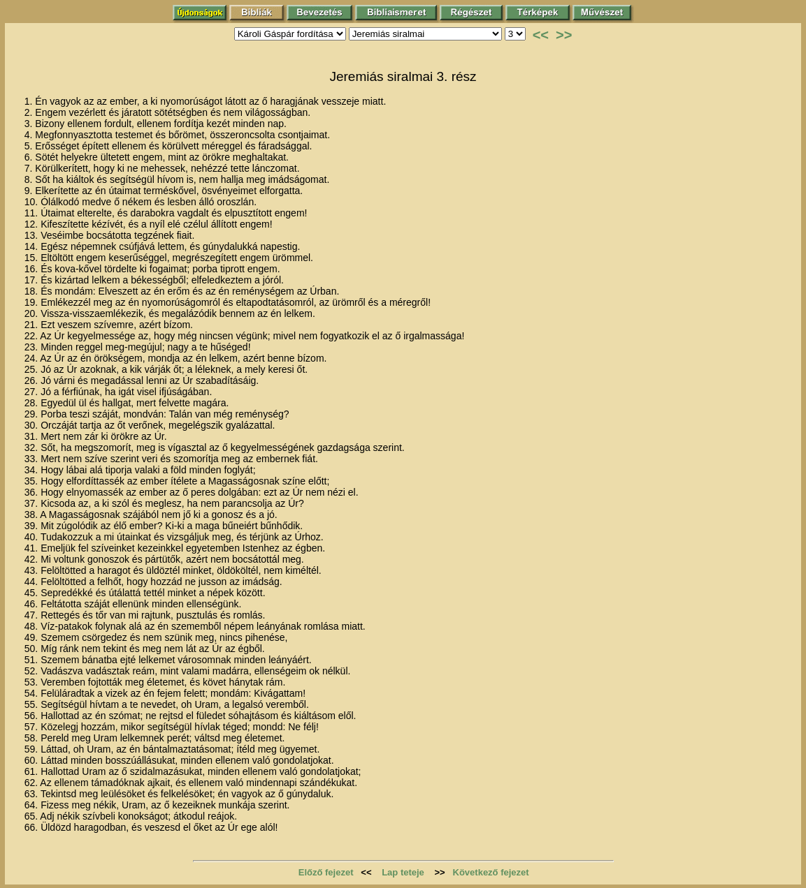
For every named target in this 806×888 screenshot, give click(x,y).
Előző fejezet (326, 872)
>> (564, 35)
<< (541, 35)
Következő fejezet (491, 872)
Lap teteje (403, 872)
